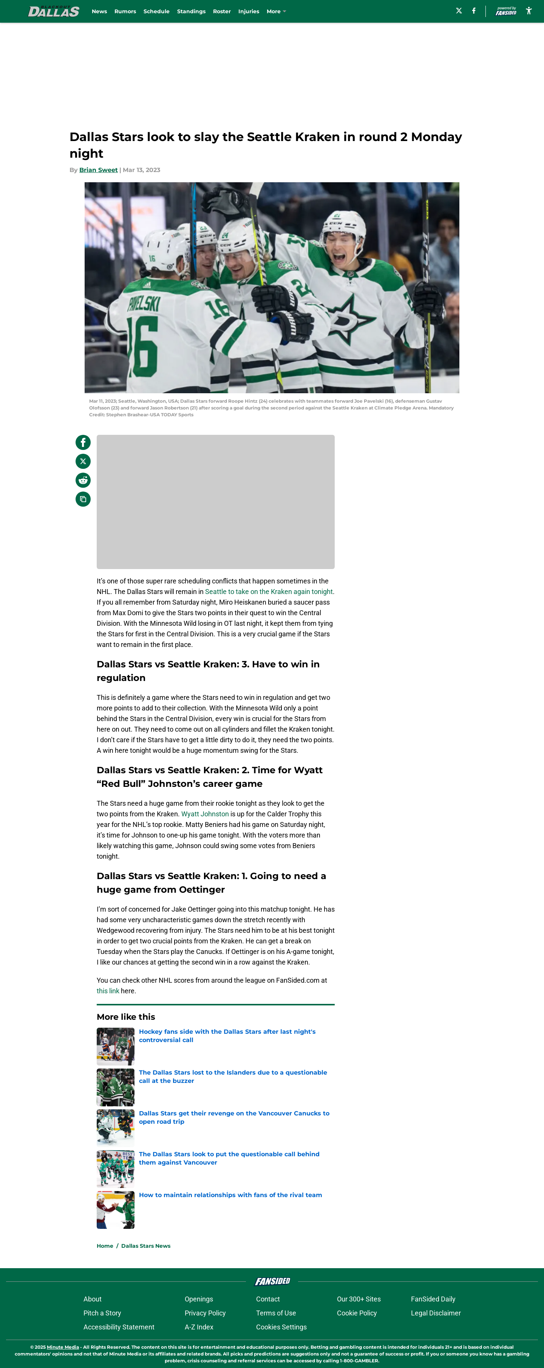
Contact (268, 1299)
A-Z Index (199, 1327)
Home (105, 1245)
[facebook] (474, 11)
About (92, 1299)
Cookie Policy (357, 1313)
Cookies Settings (281, 1327)
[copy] (83, 499)
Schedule (157, 11)
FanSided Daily (433, 1299)
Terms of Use (276, 1313)
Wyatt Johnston (205, 814)
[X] (459, 11)
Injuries (248, 11)
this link (108, 991)
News (99, 11)
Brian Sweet (98, 170)
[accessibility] (529, 10)
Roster (222, 11)
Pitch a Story (102, 1313)
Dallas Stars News (145, 1245)
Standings (191, 11)
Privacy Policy (205, 1313)
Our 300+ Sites (359, 1299)
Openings (199, 1299)
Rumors (125, 11)
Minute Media (63, 1347)
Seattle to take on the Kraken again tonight (269, 592)
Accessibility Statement (119, 1327)
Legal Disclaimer (436, 1313)
